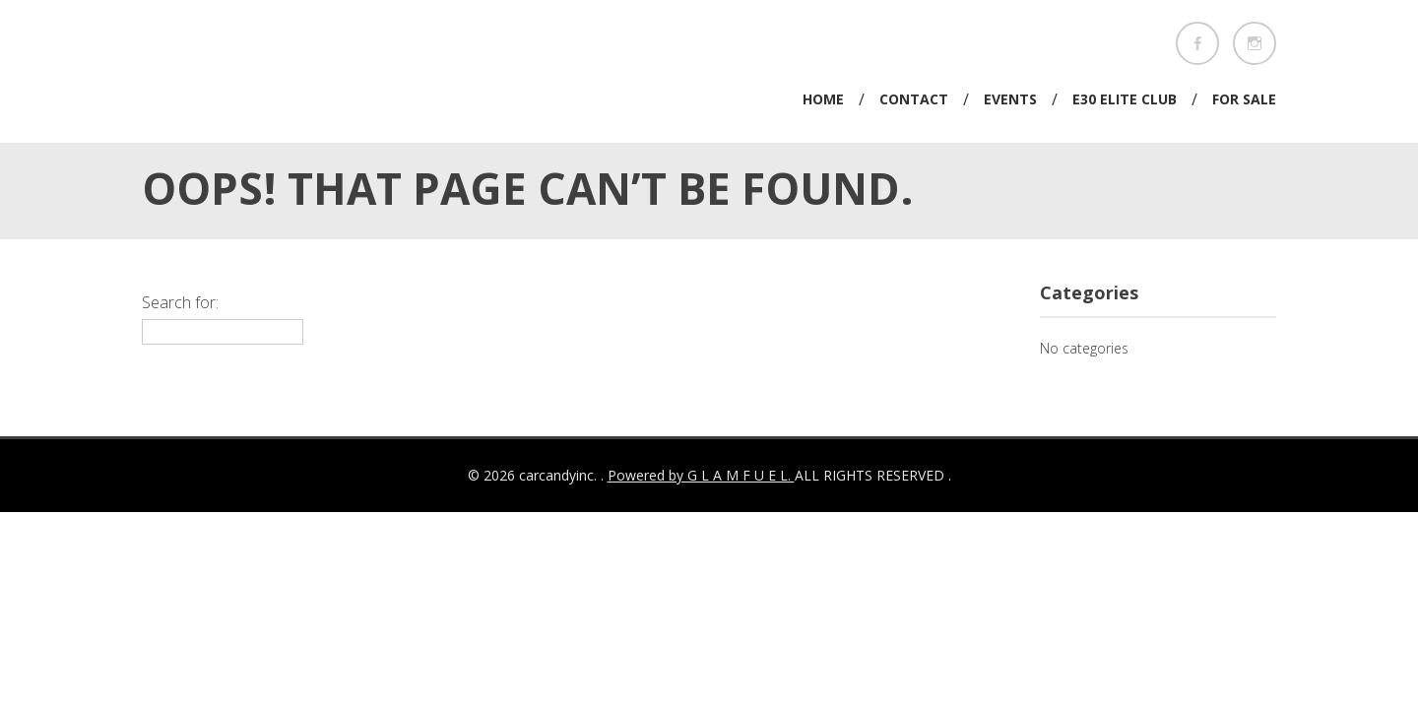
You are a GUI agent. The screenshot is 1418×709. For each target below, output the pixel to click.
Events (1010, 99)
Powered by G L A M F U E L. (701, 475)
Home (823, 99)
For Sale (1244, 99)
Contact (913, 99)
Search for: (180, 302)
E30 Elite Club (1124, 99)
